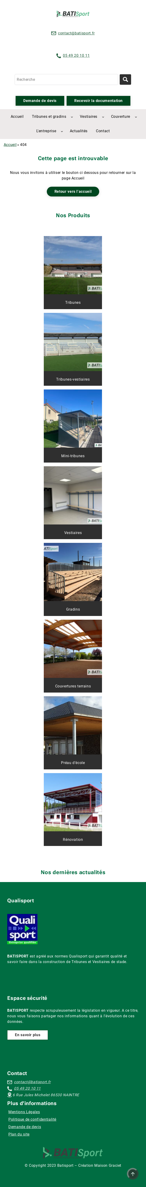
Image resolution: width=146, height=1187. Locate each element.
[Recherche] (66, 79)
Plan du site (19, 1134)
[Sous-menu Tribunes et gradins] (72, 117)
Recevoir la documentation (98, 100)
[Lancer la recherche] (125, 79)
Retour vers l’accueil (73, 191)
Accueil (10, 144)
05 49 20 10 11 (76, 55)
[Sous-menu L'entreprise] (62, 131)
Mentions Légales (24, 1112)
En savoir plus (27, 1035)
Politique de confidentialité (32, 1119)
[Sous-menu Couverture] (136, 117)
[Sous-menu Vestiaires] (103, 117)
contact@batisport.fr (76, 33)
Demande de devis (40, 100)
